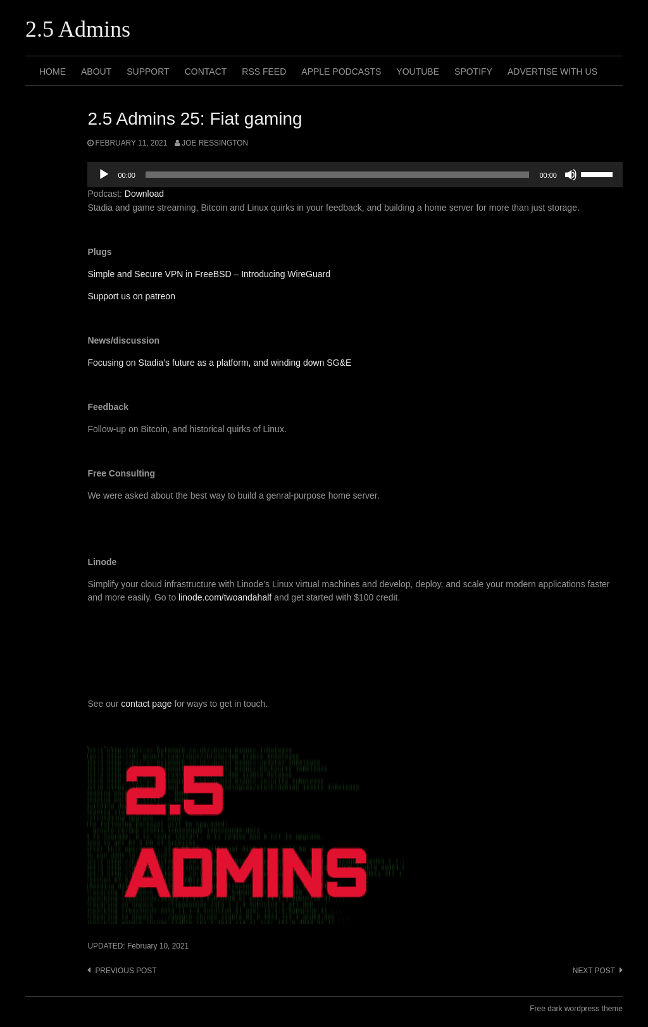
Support (148, 71)
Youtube (417, 71)
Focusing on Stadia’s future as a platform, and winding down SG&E (219, 363)
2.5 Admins (77, 29)
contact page (146, 704)
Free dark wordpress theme (576, 1008)
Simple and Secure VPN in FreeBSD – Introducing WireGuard (208, 274)
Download (144, 194)
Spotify (473, 71)
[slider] (338, 174)
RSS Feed (264, 71)
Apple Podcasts (341, 71)
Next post (594, 970)
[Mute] (570, 174)
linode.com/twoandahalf (224, 597)
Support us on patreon (131, 296)
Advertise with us (552, 71)
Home (52, 71)
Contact (206, 71)
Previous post (125, 970)
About (96, 71)
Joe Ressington (215, 143)
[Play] (103, 174)
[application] (355, 174)
